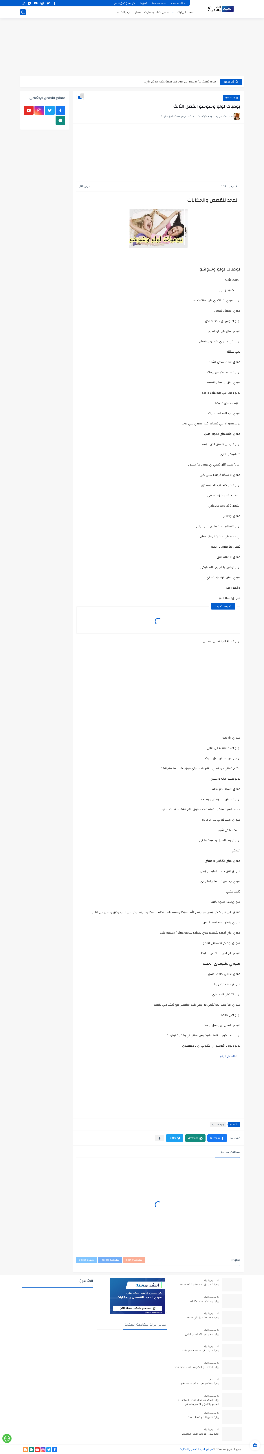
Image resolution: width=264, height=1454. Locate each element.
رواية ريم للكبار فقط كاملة (204, 1301)
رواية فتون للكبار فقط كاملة (203, 1417)
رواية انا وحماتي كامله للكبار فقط (200, 1351)
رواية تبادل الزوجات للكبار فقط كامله (199, 1285)
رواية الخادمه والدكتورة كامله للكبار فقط (196, 1367)
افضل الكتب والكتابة (129, 12)
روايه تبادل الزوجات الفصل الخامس (200, 1434)
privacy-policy (177, 3)
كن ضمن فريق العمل (124, 3)
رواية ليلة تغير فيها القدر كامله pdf (200, 1384)
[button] (217, 1138)
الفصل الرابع (227, 1056)
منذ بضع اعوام (210, 1280)
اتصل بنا (143, 3)
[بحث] (23, 12)
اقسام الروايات (185, 12)
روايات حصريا (231, 97)
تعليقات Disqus (86, 1260)
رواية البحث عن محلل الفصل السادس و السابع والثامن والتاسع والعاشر (198, 1402)
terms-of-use (159, 3)
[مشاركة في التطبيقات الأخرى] (159, 1138)
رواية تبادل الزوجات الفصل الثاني (202, 1334)
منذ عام (213, 1379)
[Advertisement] (132, 47)
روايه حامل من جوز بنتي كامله (202, 1318)
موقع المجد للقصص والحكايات (196, 1449)
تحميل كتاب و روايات (156, 12)
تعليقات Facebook (110, 1260)
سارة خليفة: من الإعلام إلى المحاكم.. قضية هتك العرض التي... (180, 81)
